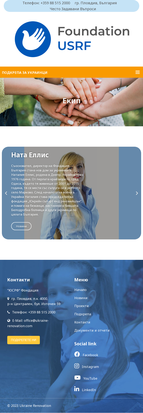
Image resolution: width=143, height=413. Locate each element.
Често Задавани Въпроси (73, 8)
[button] (6, 193)
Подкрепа (82, 314)
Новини (21, 226)
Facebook (86, 355)
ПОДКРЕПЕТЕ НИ (23, 340)
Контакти (82, 322)
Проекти (81, 306)
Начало (80, 290)
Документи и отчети (92, 330)
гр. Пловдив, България (96, 2)
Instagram (86, 367)
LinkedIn (85, 390)
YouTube (85, 378)
